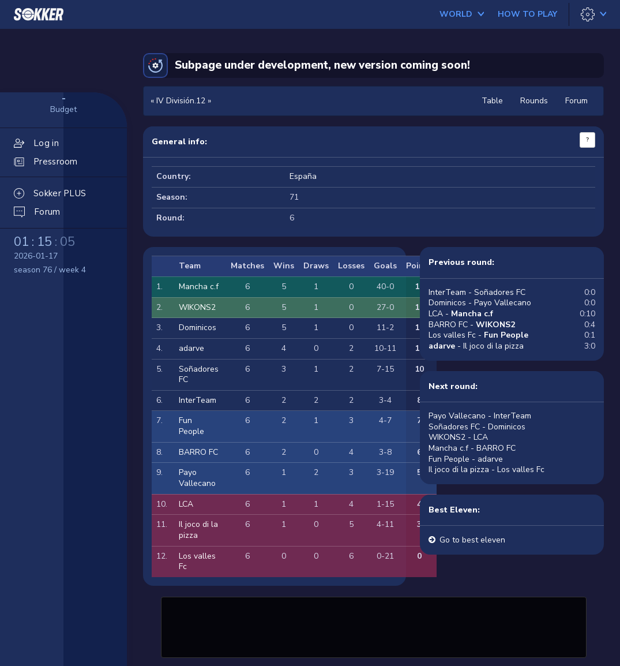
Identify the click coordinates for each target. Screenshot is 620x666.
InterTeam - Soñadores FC (477, 292)
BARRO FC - (472, 324)
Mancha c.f (199, 286)
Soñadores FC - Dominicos (477, 426)
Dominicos (197, 327)
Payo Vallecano (197, 478)
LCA (186, 504)
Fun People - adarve (466, 459)
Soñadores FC (199, 375)
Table (492, 100)
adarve (191, 348)
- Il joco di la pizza (476, 346)
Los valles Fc (197, 562)
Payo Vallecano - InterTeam (480, 415)
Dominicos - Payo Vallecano (480, 302)
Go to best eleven (472, 539)
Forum (576, 100)
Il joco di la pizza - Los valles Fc (486, 469)
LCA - (461, 313)
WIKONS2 (197, 307)
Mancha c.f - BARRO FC (472, 448)
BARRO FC (198, 452)
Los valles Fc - (478, 335)
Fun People (191, 426)
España (303, 176)
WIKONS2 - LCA (458, 437)
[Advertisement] (374, 626)
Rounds (534, 100)
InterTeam (197, 400)
